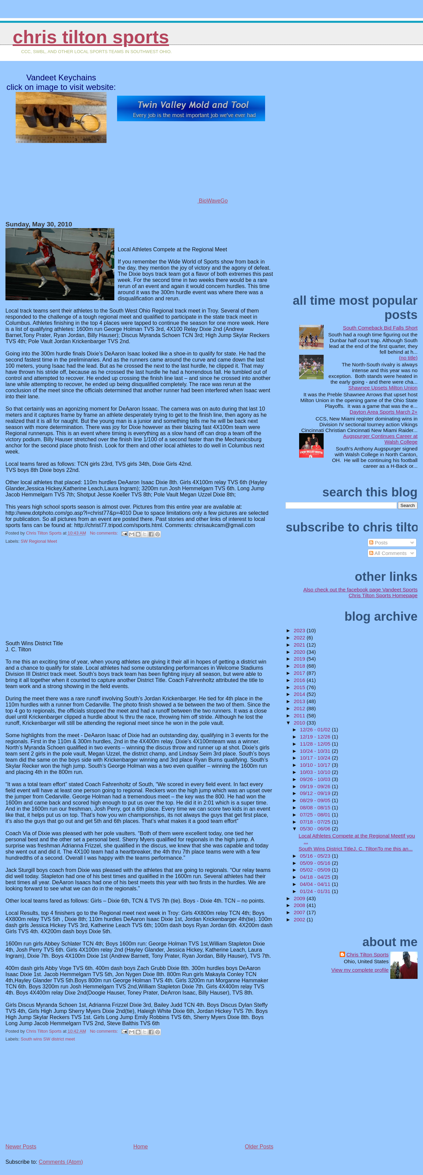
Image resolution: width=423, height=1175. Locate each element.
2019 (300, 659)
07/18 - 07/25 (316, 822)
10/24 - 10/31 (316, 751)
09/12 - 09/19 (316, 793)
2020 (300, 652)
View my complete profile (360, 970)
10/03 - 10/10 (316, 772)
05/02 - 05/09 (316, 870)
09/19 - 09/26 (316, 786)
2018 (300, 666)
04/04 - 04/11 (316, 884)
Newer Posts (20, 1146)
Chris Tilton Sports (91, 37)
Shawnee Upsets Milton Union (383, 388)
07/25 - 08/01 (316, 814)
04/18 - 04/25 (316, 877)
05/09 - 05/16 (316, 863)
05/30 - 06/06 (316, 828)
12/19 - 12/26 (316, 737)
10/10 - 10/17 (316, 765)
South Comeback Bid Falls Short (380, 328)
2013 (300, 701)
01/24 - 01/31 (316, 891)
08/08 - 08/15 (316, 807)
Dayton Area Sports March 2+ (383, 412)
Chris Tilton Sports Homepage (383, 595)
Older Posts (259, 1146)
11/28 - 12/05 (316, 744)
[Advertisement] (56, 596)
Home (140, 1146)
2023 (300, 630)
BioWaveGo (191, 201)
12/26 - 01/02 (316, 729)
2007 (300, 912)
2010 (300, 723)
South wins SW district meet (48, 1039)
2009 (300, 898)
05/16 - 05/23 (316, 856)
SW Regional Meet (39, 541)
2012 (300, 708)
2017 (300, 673)
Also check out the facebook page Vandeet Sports (360, 589)
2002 (300, 919)
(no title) (408, 358)
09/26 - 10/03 (316, 779)
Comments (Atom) (61, 1162)
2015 (300, 687)
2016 (300, 680)
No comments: (104, 533)
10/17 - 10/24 (316, 758)
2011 (300, 715)
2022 (300, 637)
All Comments (388, 553)
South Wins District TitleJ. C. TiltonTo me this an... (355, 849)
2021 (300, 645)
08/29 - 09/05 (316, 800)
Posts (378, 542)
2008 (300, 905)
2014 (300, 694)
